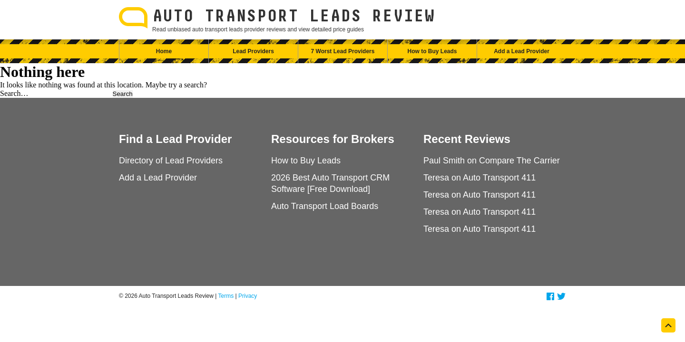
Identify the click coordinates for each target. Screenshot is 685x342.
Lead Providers (253, 51)
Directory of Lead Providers (171, 160)
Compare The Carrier (519, 160)
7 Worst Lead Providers (343, 51)
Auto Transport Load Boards (324, 206)
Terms (226, 296)
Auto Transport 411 (499, 177)
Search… (14, 93)
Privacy (247, 296)
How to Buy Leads (432, 51)
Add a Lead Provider (521, 51)
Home (164, 51)
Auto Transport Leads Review (293, 17)
